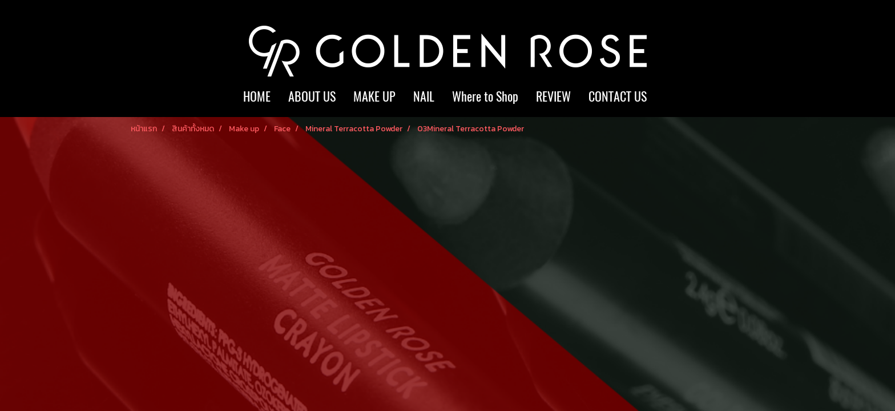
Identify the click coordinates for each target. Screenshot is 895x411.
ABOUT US (312, 96)
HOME (257, 96)
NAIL (423, 96)
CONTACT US (617, 96)
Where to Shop (485, 96)
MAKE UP (374, 96)
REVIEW (553, 96)
